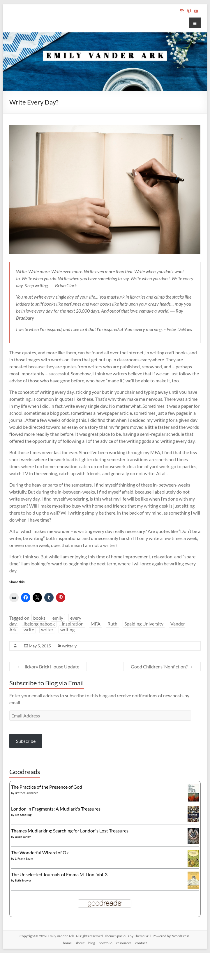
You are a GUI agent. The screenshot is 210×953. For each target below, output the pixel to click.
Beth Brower (23, 880)
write (29, 629)
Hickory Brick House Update (48, 666)
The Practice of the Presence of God (46, 787)
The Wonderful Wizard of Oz (39, 852)
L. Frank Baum (24, 858)
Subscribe (26, 741)
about (79, 943)
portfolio (105, 943)
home (67, 943)
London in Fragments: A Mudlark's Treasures (55, 808)
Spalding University (143, 623)
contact (141, 943)
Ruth (112, 623)
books (39, 618)
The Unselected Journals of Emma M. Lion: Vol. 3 (59, 874)
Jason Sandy (23, 836)
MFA (95, 623)
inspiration (73, 623)
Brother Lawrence (26, 793)
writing (67, 629)
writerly (69, 645)
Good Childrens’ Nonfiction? (162, 666)
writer (47, 629)
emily (57, 618)
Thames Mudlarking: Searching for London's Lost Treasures (69, 830)
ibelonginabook (39, 623)
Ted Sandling (23, 814)
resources (123, 943)
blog (91, 943)
